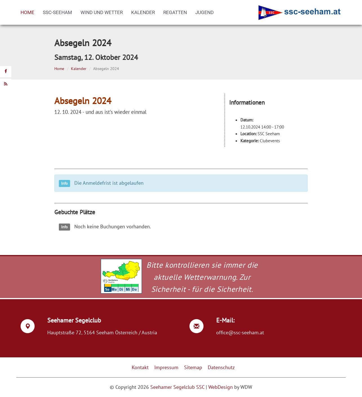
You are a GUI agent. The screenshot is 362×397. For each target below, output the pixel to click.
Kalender (143, 12)
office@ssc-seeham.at (240, 332)
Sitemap (193, 367)
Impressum (166, 367)
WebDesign (220, 387)
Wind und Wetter (102, 12)
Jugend (204, 12)
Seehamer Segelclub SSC (177, 387)
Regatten (175, 12)
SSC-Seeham (57, 12)
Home (27, 12)
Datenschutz (221, 367)
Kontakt (140, 367)
